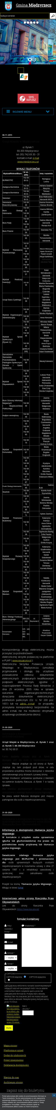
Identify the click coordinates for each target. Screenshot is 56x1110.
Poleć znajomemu (13, 1060)
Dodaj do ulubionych (15, 1055)
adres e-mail (27, 703)
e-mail (36, 158)
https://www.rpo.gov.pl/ (28, 909)
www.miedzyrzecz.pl (28, 161)
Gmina (28, 5)
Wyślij (8, 1028)
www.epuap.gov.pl (21, 660)
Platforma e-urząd (13, 1050)
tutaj (20, 887)
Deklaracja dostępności (16, 1065)
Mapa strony (10, 1045)
